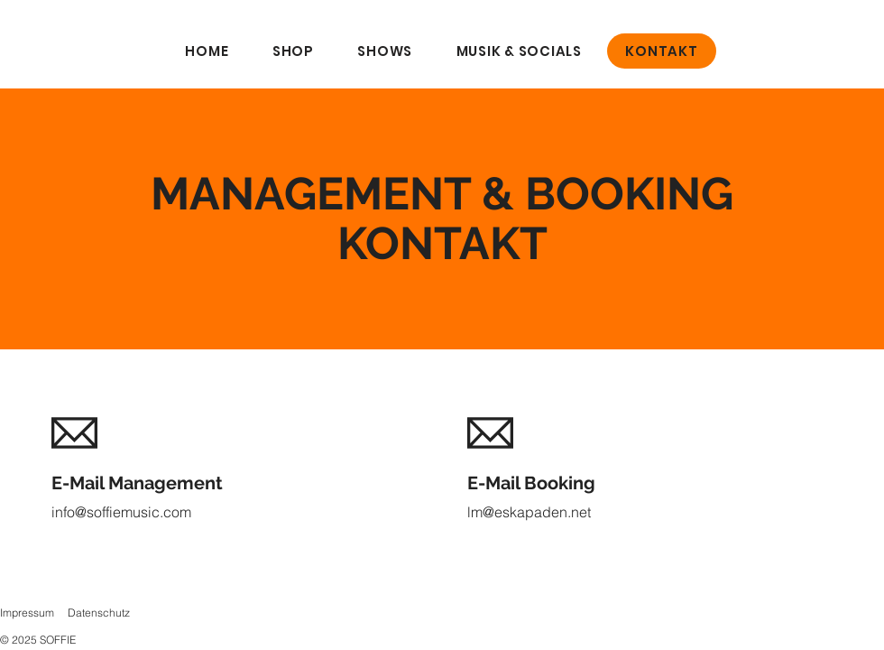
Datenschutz (99, 612)
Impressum (27, 612)
